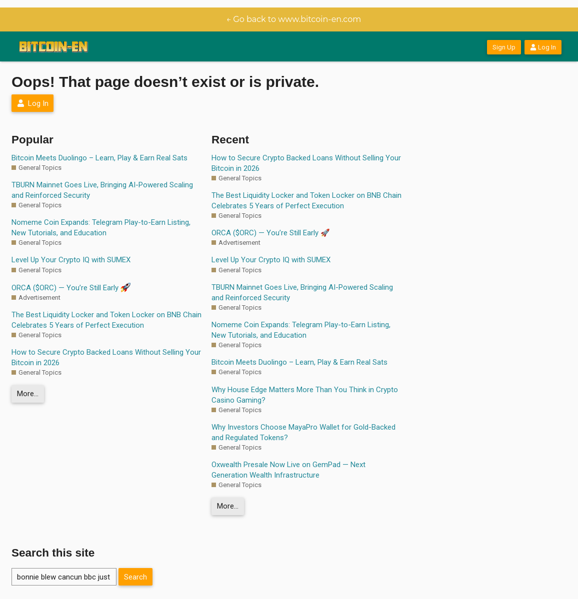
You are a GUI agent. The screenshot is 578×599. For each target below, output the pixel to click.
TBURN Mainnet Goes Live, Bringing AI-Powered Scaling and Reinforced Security (102, 190)
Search (135, 577)
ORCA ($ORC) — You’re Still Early (71, 287)
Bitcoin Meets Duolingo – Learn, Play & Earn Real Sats (100, 157)
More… (27, 393)
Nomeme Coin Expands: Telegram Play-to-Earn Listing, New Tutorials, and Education (101, 227)
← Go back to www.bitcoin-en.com (294, 19)
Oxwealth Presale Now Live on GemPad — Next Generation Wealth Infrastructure (289, 470)
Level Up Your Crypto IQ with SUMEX (71, 259)
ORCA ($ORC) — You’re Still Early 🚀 (271, 232)
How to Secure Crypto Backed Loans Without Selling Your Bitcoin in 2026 (106, 357)
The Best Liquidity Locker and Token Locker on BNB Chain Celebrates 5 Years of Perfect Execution (107, 320)
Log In (543, 47)
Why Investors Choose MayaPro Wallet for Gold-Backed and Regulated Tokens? (304, 432)
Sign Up (504, 47)
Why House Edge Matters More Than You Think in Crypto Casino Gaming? (305, 395)
